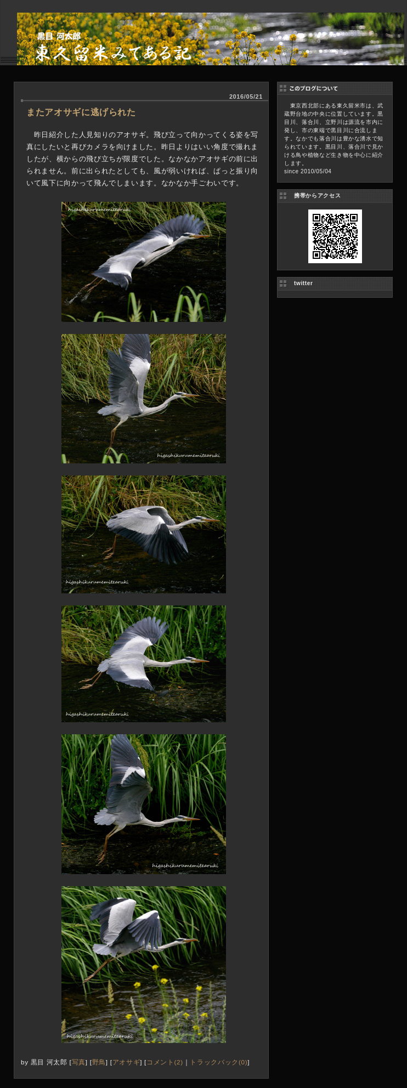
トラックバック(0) (218, 1062)
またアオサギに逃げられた (81, 112)
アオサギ (126, 1062)
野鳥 (99, 1062)
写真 (79, 1062)
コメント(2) (164, 1062)
